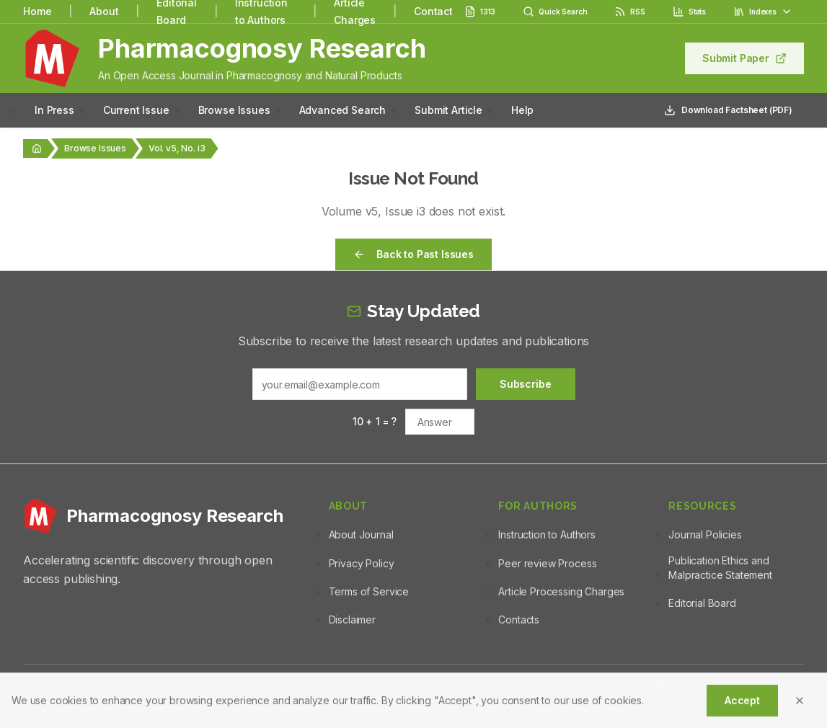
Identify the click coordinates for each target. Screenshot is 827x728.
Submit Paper (744, 58)
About (103, 11)
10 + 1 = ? (375, 421)
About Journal (361, 534)
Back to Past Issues (413, 254)
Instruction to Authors (546, 534)
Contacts (518, 619)
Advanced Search (342, 110)
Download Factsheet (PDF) (728, 110)
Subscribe (526, 384)
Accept (742, 700)
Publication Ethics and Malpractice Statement (720, 567)
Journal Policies (704, 534)
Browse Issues (234, 110)
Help (522, 110)
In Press (54, 110)
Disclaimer (352, 619)
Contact (433, 11)
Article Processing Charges (561, 591)
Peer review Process (547, 563)
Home (37, 11)
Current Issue (136, 110)
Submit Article (448, 110)
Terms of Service (369, 591)
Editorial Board (702, 603)
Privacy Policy (361, 563)
